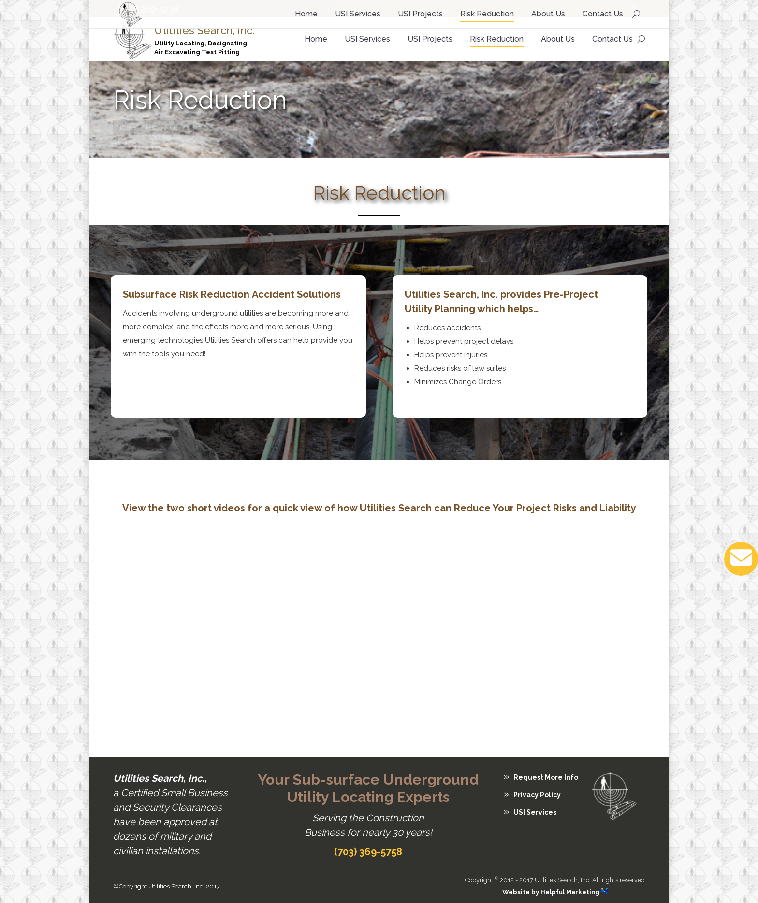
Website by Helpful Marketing (555, 892)
